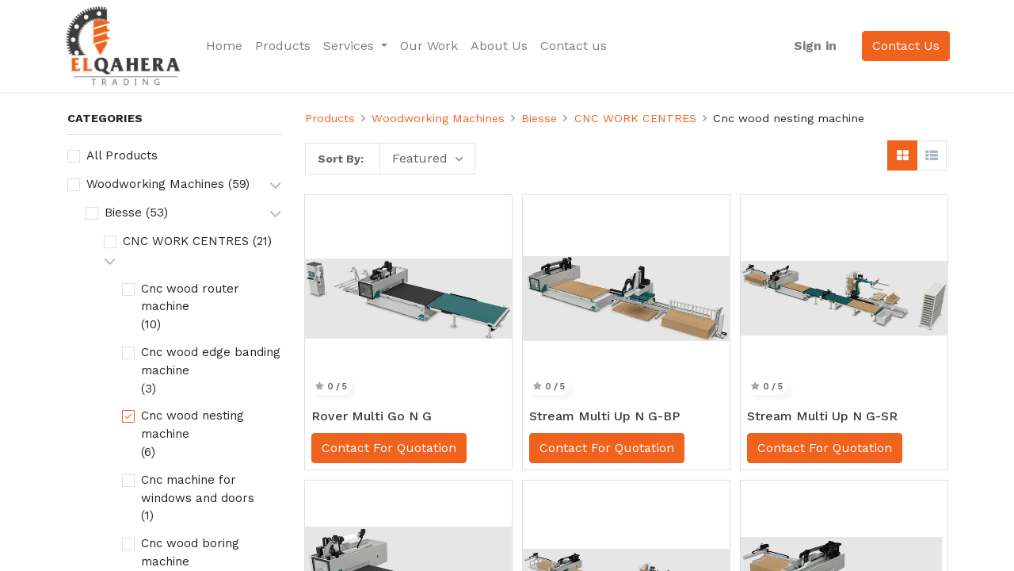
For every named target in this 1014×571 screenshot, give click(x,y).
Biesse (123, 212)
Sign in (812, 45)
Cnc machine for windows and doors (197, 489)
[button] (427, 159)
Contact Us (902, 45)
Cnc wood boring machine (190, 552)
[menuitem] (228, 46)
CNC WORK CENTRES (186, 241)
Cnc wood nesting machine (192, 424)
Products (330, 118)
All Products (122, 155)
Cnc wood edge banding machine (210, 361)
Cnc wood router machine (190, 298)
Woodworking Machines (155, 184)
